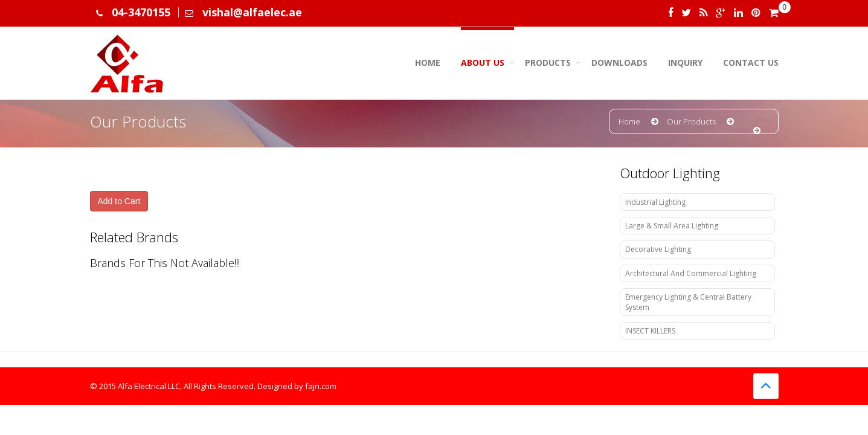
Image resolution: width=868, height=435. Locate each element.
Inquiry (685, 62)
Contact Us (751, 62)
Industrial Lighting (655, 202)
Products (548, 62)
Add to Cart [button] (119, 201)
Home (427, 62)
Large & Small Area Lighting (671, 226)
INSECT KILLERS (650, 331)
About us (482, 62)
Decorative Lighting (658, 249)
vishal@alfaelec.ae (252, 12)
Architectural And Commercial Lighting (690, 273)
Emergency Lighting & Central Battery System (688, 302)
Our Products (691, 121)
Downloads (619, 62)
